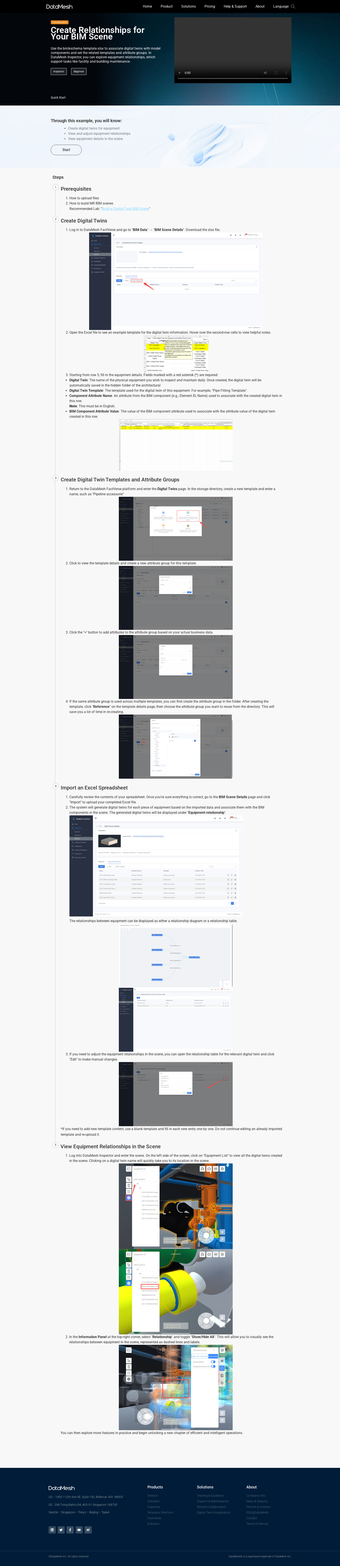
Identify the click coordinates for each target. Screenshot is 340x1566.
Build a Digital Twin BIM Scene (125, 209)
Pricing (209, 6)
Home (147, 6)
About (260, 6)
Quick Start (58, 97)
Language (281, 6)
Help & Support (235, 6)
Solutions (188, 6)
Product (167, 6)
